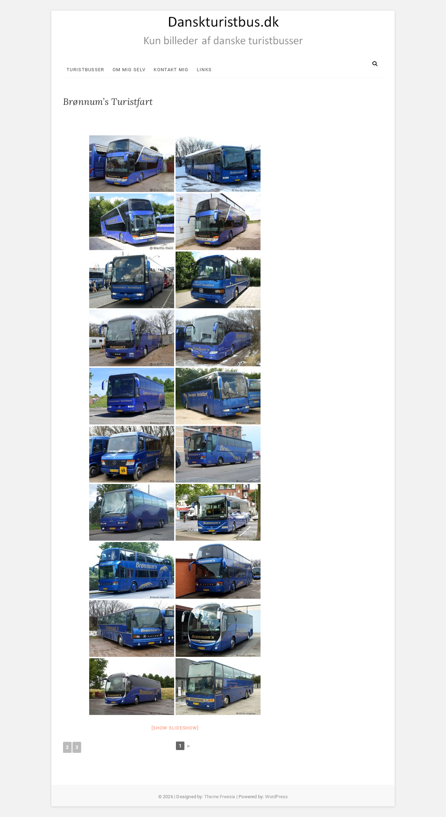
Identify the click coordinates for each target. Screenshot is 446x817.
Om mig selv (129, 69)
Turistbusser (85, 69)
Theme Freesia (219, 796)
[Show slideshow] (174, 728)
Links (204, 69)
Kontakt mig (171, 69)
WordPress (276, 796)
